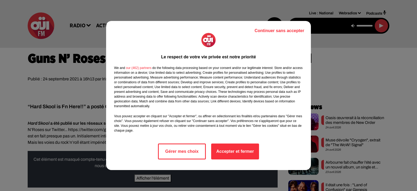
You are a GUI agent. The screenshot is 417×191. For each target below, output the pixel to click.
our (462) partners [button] (138, 68)
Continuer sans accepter (279, 30)
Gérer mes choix (181, 151)
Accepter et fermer (235, 151)
